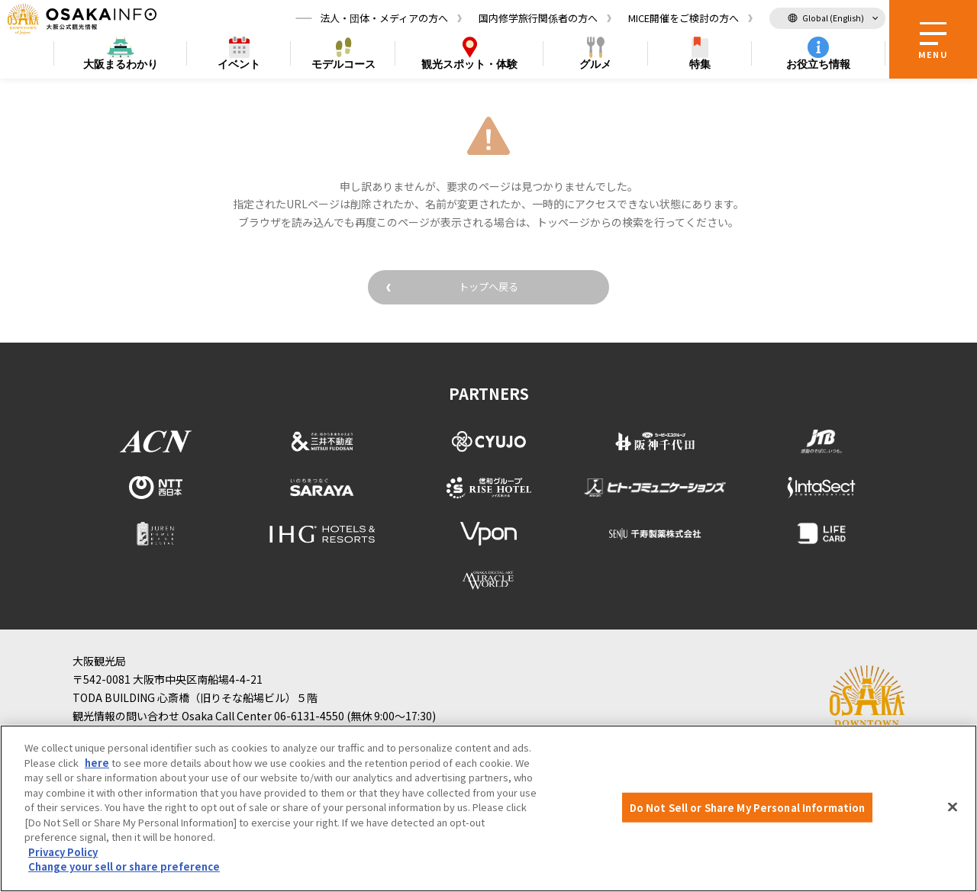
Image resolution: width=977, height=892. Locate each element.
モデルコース (343, 66)
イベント (239, 66)
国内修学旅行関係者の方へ (538, 18)
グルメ (595, 66)
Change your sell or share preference (124, 866)
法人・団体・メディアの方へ (384, 18)
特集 (700, 66)
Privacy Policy (63, 852)
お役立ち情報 (818, 66)
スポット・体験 (469, 66)
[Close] (952, 806)
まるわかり (120, 66)
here (97, 762)
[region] (488, 808)
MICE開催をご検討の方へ (683, 18)
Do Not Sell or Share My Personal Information (748, 807)
